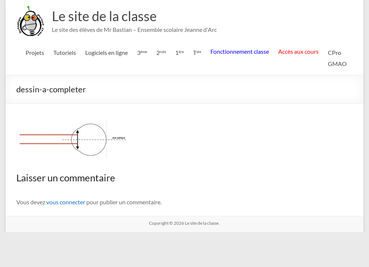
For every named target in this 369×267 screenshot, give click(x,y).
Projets (35, 52)
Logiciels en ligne (106, 52)
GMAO (337, 63)
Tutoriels (64, 52)
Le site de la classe (104, 16)
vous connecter (65, 201)
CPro (334, 52)
